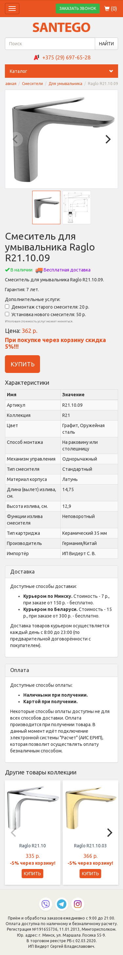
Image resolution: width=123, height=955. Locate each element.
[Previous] (16, 139)
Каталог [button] (64, 71)
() (110, 8)
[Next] (107, 139)
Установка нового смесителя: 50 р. (45, 314)
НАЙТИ (106, 43)
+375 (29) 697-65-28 (66, 57)
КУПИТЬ (22, 364)
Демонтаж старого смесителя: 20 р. (47, 307)
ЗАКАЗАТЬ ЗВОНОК (77, 8)
